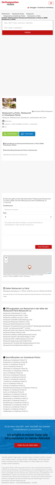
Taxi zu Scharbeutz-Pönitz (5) (13, 366)
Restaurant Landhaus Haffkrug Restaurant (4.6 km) (19, 334)
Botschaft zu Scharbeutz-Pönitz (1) (15, 400)
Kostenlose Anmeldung (45, 7)
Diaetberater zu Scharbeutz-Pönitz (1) (16, 405)
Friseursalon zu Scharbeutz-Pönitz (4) (15, 371)
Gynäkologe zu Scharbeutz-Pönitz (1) (15, 411)
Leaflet (49, 273)
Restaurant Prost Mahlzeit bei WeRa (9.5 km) (17, 345)
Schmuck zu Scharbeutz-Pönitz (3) (14, 377)
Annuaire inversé (12, 461)
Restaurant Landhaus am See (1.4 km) (15, 317)
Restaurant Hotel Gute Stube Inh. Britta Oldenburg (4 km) (22, 330)
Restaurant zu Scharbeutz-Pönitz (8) (15, 362)
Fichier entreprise (13, 463)
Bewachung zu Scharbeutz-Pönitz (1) (15, 398)
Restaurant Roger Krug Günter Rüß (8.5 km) (17, 341)
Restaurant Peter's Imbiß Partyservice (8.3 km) (18, 339)
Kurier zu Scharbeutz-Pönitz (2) (13, 392)
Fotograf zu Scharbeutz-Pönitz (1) (14, 409)
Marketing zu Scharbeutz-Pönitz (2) (15, 394)
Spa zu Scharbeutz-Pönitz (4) (13, 373)
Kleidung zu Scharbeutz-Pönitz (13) (15, 360)
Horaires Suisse (27, 457)
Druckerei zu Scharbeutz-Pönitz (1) (15, 407)
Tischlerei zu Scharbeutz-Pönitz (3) (15, 381)
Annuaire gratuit (7, 457)
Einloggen (33, 7)
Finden (28, 32)
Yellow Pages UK (24, 461)
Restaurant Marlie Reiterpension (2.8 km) (16, 324)
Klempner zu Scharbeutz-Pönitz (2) (14, 390)
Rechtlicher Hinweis (8, 483)
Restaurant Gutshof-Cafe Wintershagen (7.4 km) (19, 337)
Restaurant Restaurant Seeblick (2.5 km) (16, 322)
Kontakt (34, 483)
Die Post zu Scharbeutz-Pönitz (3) (14, 375)
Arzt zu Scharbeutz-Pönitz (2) (13, 383)
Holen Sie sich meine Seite (27, 445)
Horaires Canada (39, 457)
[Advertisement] (27, 51)
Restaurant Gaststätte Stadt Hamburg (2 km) (17, 320)
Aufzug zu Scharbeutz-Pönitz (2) (14, 385)
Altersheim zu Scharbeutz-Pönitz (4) (15, 368)
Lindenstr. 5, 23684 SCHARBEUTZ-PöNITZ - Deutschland (19, 124)
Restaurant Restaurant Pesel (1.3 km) (15, 315)
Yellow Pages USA (37, 461)
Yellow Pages (33, 459)
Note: (5, 213)
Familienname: (8, 205)
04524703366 (10, 134)
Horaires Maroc (11, 459)
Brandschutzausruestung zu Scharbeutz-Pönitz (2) (20, 388)
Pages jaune (17, 457)
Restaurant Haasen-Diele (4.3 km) (14, 332)
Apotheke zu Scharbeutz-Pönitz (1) (15, 396)
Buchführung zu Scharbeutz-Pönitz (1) (16, 403)
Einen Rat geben (43, 247)
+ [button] (6, 258)
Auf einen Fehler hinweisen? (42, 111)
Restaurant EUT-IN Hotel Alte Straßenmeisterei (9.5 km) (21, 343)
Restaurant (6, 121)
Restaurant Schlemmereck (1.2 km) (14, 313)
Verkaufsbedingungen (23, 483)
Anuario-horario (22, 459)
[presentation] (19, 241)
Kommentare (27, 134)
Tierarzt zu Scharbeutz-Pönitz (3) (14, 379)
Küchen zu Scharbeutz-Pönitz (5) (14, 364)
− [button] (6, 261)
